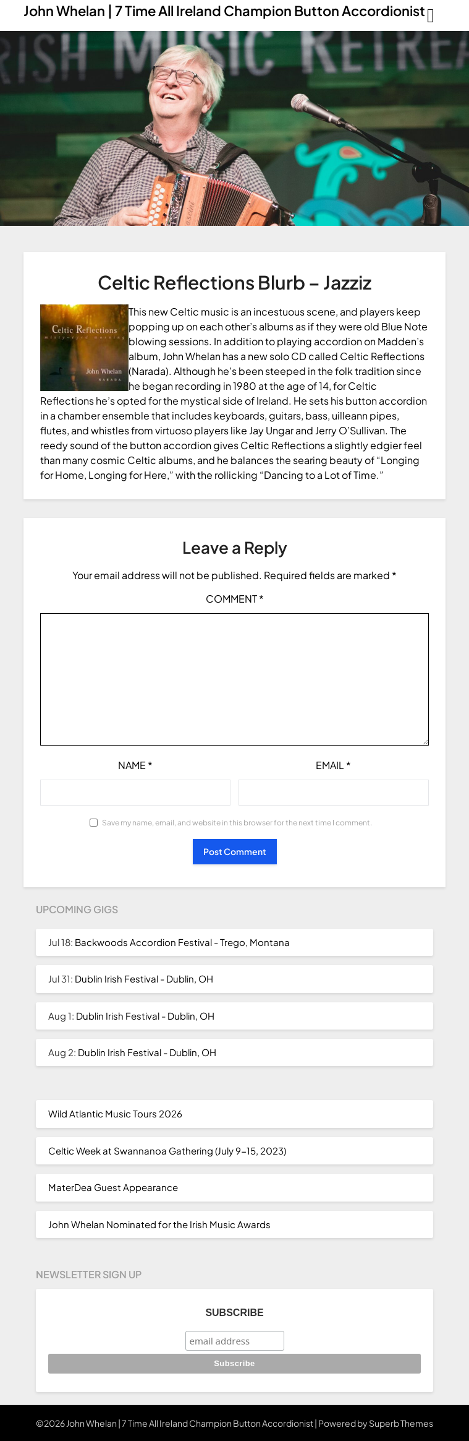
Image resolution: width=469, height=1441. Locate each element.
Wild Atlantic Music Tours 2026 (115, 1113)
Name (135, 765)
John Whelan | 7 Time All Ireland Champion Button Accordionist (224, 10)
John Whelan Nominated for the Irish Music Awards (159, 1224)
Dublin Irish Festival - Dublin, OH (144, 978)
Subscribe (234, 1312)
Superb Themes (401, 1423)
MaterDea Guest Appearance (113, 1187)
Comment (235, 598)
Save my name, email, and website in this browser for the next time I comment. (237, 822)
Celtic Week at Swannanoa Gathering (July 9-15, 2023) (167, 1150)
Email (333, 765)
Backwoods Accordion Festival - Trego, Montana (182, 942)
